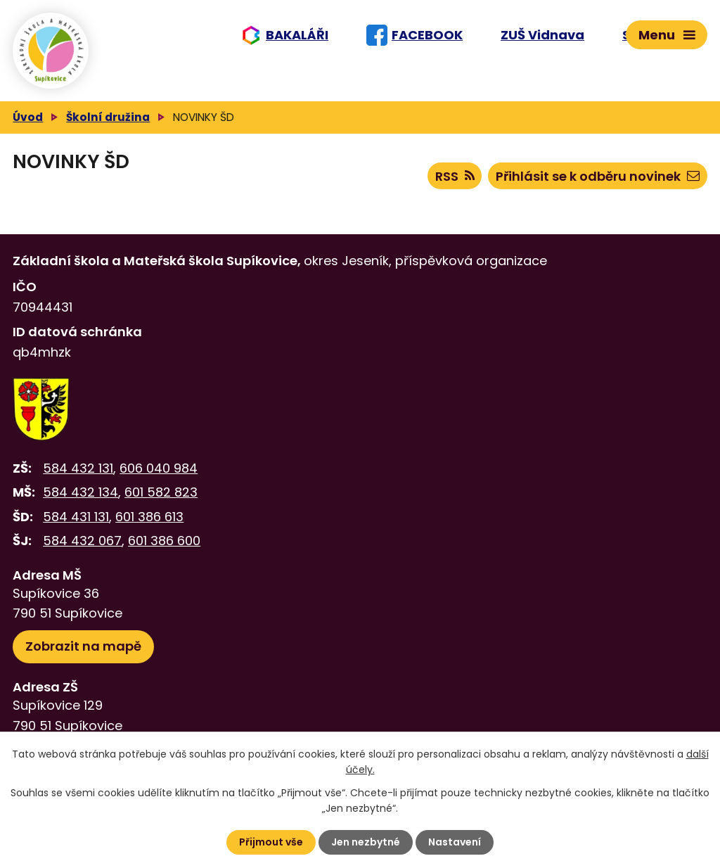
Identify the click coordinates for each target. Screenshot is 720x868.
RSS (455, 176)
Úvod (28, 117)
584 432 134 (80, 492)
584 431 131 (76, 516)
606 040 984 (159, 468)
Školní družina (108, 117)
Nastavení (454, 842)
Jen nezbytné (365, 842)
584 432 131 (78, 468)
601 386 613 (149, 516)
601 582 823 (161, 492)
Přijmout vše (271, 842)
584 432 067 (82, 540)
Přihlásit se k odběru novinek (598, 176)
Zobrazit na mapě (83, 646)
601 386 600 (164, 540)
